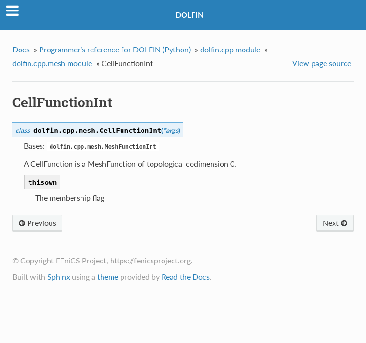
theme (107, 276)
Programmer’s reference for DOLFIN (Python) (115, 49)
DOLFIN (189, 14)
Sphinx (58, 276)
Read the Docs (186, 276)
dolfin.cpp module (230, 49)
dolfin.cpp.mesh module (52, 63)
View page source (321, 63)
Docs (21, 49)
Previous (37, 222)
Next (335, 222)
